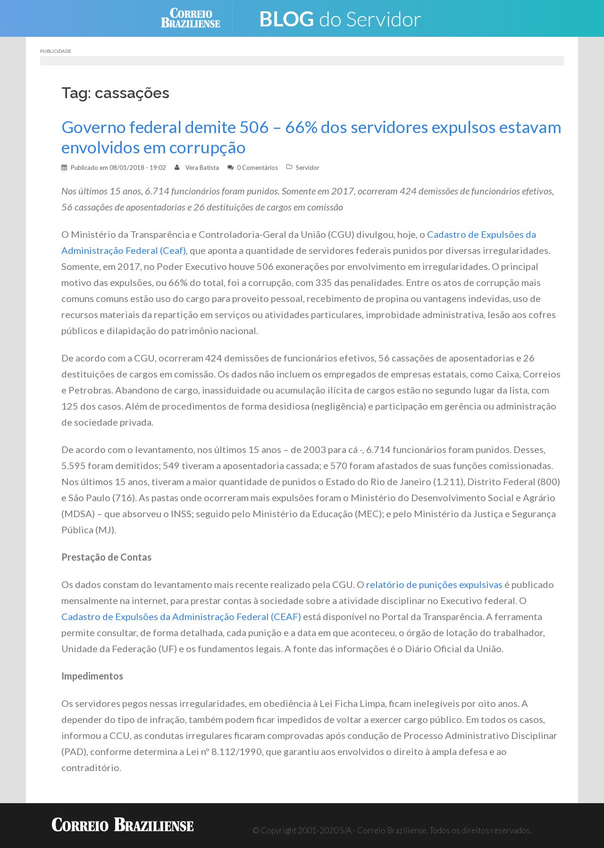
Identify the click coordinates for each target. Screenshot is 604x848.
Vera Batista (202, 167)
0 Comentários (257, 167)
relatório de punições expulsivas (434, 584)
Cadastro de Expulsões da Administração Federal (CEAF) (181, 616)
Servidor (307, 167)
